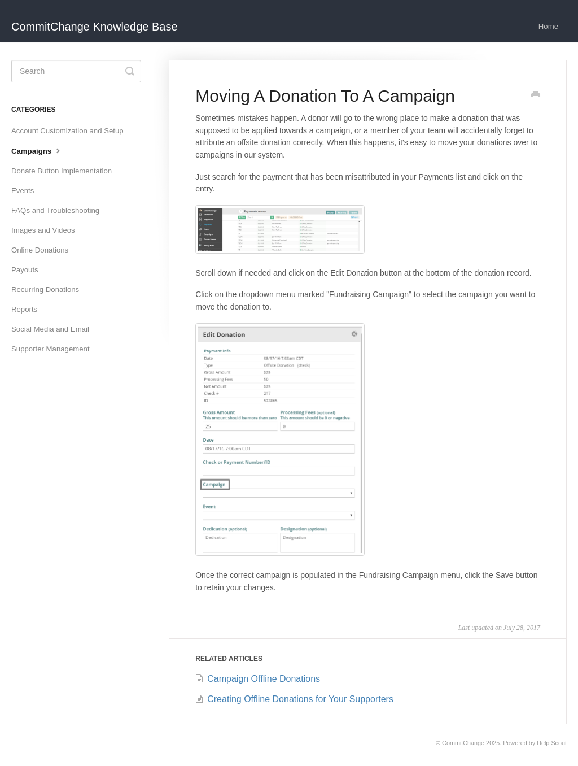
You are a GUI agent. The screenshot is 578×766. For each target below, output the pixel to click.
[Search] (76, 71)
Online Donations (39, 250)
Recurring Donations (45, 289)
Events (22, 190)
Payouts (24, 270)
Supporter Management (50, 349)
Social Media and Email (50, 329)
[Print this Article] (535, 96)
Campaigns (37, 150)
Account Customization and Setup (67, 131)
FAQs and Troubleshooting (55, 210)
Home (548, 26)
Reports (24, 309)
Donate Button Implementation (61, 171)
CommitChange (463, 742)
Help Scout (552, 742)
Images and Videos (43, 230)
